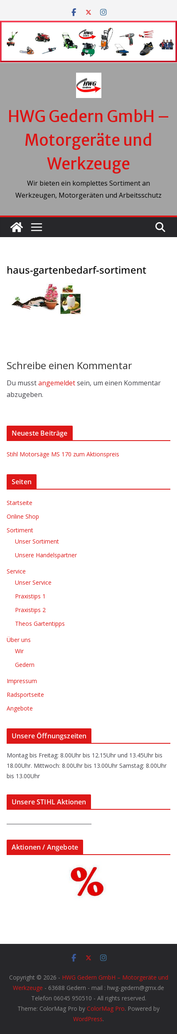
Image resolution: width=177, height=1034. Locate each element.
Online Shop (23, 516)
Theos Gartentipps (40, 623)
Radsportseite (25, 694)
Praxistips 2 (30, 610)
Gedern (24, 665)
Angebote (20, 708)
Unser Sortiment (37, 541)
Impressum (22, 681)
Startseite (19, 503)
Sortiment (20, 530)
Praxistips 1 (30, 596)
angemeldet (56, 382)
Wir (19, 651)
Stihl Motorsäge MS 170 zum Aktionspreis (63, 454)
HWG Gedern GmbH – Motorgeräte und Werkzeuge (89, 140)
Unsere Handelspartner (46, 555)
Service (16, 571)
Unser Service (33, 582)
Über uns (19, 640)
